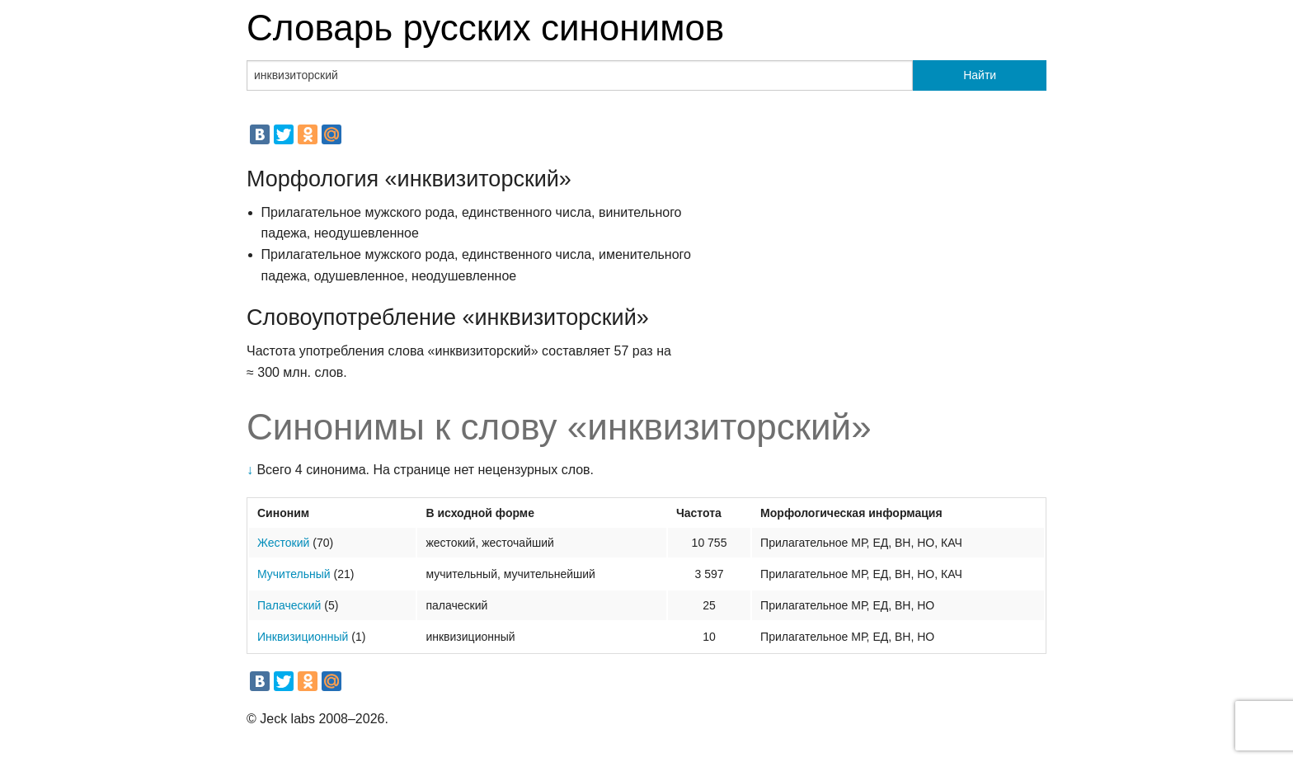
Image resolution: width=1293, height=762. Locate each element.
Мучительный (294, 574)
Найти (979, 75)
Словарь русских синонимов (485, 27)
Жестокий (283, 542)
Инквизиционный (302, 636)
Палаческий (289, 605)
